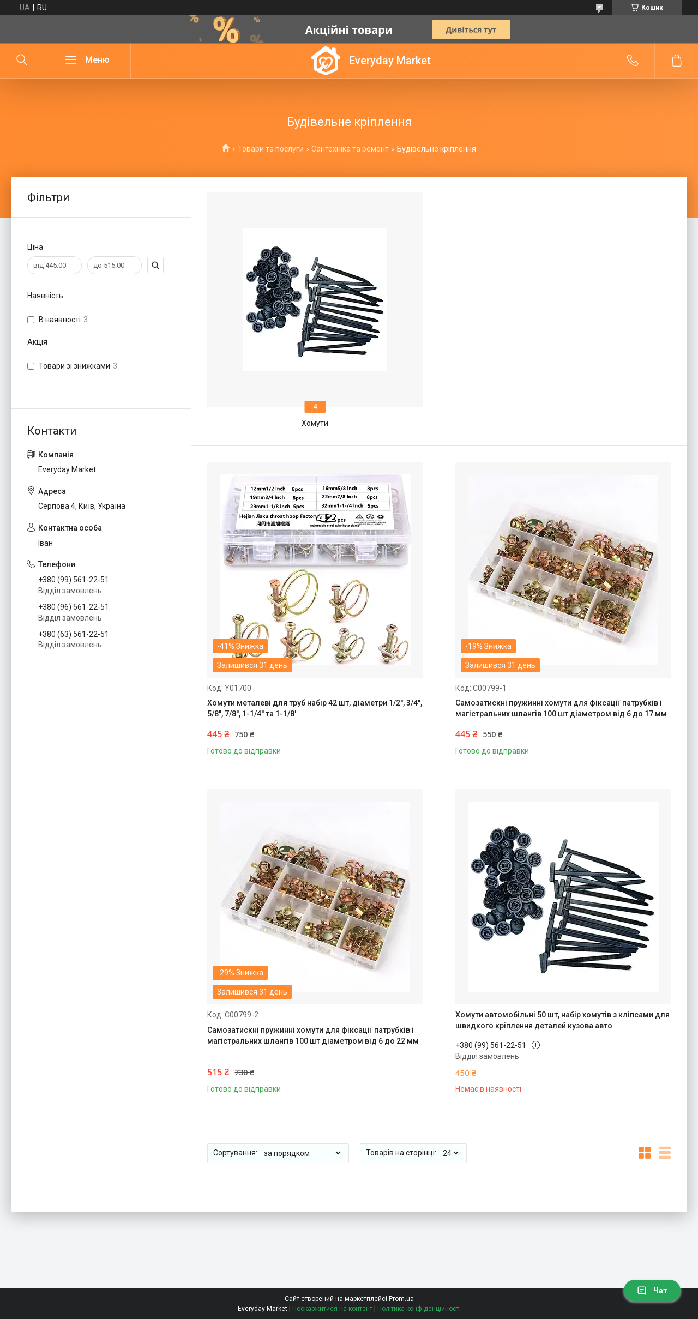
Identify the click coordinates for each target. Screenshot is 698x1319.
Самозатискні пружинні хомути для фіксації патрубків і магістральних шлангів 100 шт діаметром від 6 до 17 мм (561, 708)
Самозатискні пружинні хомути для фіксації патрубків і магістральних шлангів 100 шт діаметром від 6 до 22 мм (313, 1035)
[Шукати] (22, 60)
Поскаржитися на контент (332, 1308)
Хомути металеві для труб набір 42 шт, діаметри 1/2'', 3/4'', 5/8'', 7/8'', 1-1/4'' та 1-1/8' (314, 708)
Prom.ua (401, 1299)
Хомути (315, 423)
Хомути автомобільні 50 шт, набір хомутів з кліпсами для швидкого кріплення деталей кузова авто (562, 1020)
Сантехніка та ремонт (350, 148)
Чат (652, 1291)
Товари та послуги (271, 148)
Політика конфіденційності (419, 1308)
